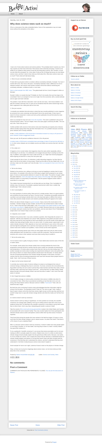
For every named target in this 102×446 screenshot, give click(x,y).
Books (76, 139)
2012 (73, 224)
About (21, 14)
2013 (73, 222)
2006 (73, 237)
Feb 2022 (76, 201)
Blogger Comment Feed (76, 255)
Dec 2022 (76, 166)
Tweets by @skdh (75, 79)
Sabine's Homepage (75, 95)
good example (35, 202)
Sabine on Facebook (76, 92)
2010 (73, 228)
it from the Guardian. (36, 119)
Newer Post (14, 425)
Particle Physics (87, 136)
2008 (73, 233)
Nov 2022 (76, 168)
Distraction (81, 142)
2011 (73, 226)
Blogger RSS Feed (75, 256)
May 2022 (76, 194)
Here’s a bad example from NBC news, (21, 90)
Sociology (74, 147)
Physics (84, 129)
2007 (73, 235)
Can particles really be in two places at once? (80, 188)
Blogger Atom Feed (75, 254)
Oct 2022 (76, 170)
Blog (88, 142)
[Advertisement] (81, 290)
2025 (73, 158)
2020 (73, 207)
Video (56, 354)
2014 (73, 220)
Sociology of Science (76, 143)
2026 (73, 156)
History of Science (75, 144)
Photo (87, 143)
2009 (73, 230)
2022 (73, 164)
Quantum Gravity (76, 134)
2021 (73, 205)
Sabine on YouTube (75, 90)
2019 (73, 209)
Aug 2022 (76, 174)
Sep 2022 (76, 172)
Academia (78, 137)
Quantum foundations (85, 140)
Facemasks (48, 282)
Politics (74, 146)
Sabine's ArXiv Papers (76, 100)
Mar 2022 (76, 198)
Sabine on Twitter (75, 87)
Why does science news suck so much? (79, 184)
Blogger (54, 442)
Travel (75, 142)
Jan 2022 (76, 203)
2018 (73, 212)
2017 (73, 214)
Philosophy (85, 139)
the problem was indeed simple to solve (50, 205)
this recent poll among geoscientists (31, 309)
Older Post (60, 425)
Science (73, 140)
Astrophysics (74, 133)
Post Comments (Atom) (41, 430)
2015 (73, 218)
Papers (86, 133)
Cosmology (88, 137)
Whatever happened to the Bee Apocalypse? (79, 181)
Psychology (89, 146)
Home (13, 14)
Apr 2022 (76, 196)
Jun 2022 (76, 178)
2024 (73, 160)
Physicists (84, 144)
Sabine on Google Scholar (77, 97)
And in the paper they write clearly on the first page (36, 176)
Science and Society (48, 354)
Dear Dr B (81, 146)
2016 (73, 216)
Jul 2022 (76, 176)
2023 (73, 162)
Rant (91, 144)
